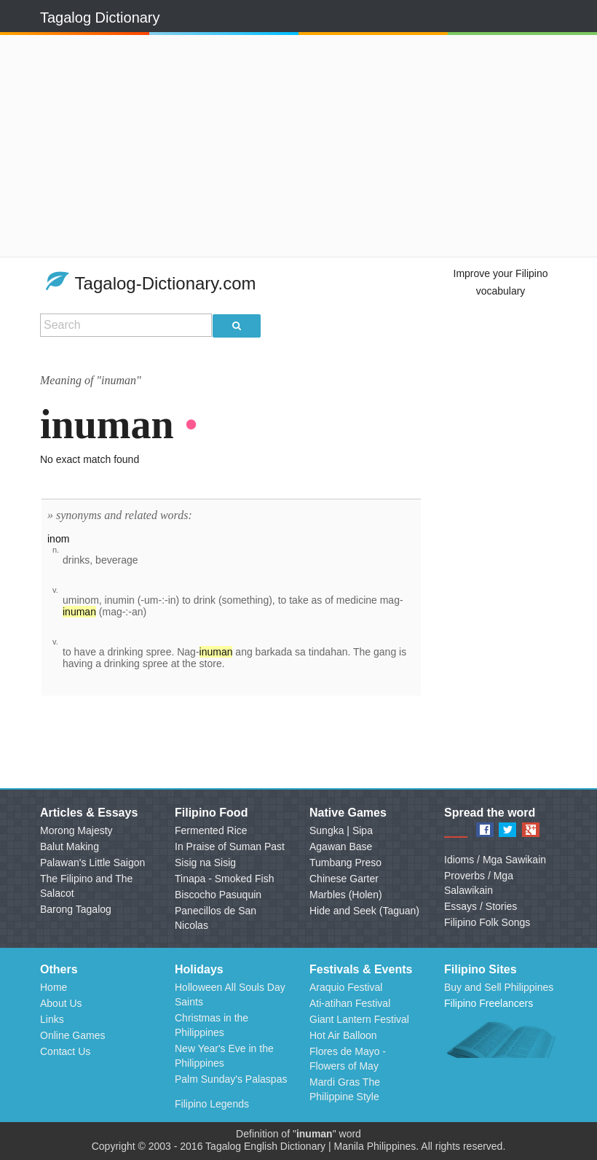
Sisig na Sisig (205, 862)
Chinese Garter (344, 878)
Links (52, 1019)
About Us (61, 1003)
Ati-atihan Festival (349, 1003)
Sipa (362, 830)
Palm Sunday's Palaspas (231, 1079)
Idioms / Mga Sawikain (495, 859)
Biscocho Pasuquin (218, 894)
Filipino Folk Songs (487, 922)
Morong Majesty (76, 830)
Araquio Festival (345, 987)
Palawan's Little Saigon (92, 862)
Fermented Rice (211, 830)
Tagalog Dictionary (100, 17)
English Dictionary (284, 1146)
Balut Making (69, 846)
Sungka (326, 830)
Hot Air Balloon (343, 1035)
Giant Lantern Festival (359, 1019)
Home (53, 987)
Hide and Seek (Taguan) (364, 910)
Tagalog (223, 1146)
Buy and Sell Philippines (498, 987)
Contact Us (65, 1051)
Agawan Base (340, 846)
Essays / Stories (480, 906)
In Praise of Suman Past (230, 846)
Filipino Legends (212, 1104)
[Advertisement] (224, 146)
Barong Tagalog (75, 909)
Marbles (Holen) (345, 894)
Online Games (72, 1035)
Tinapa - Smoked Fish (224, 878)
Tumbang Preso (345, 862)
